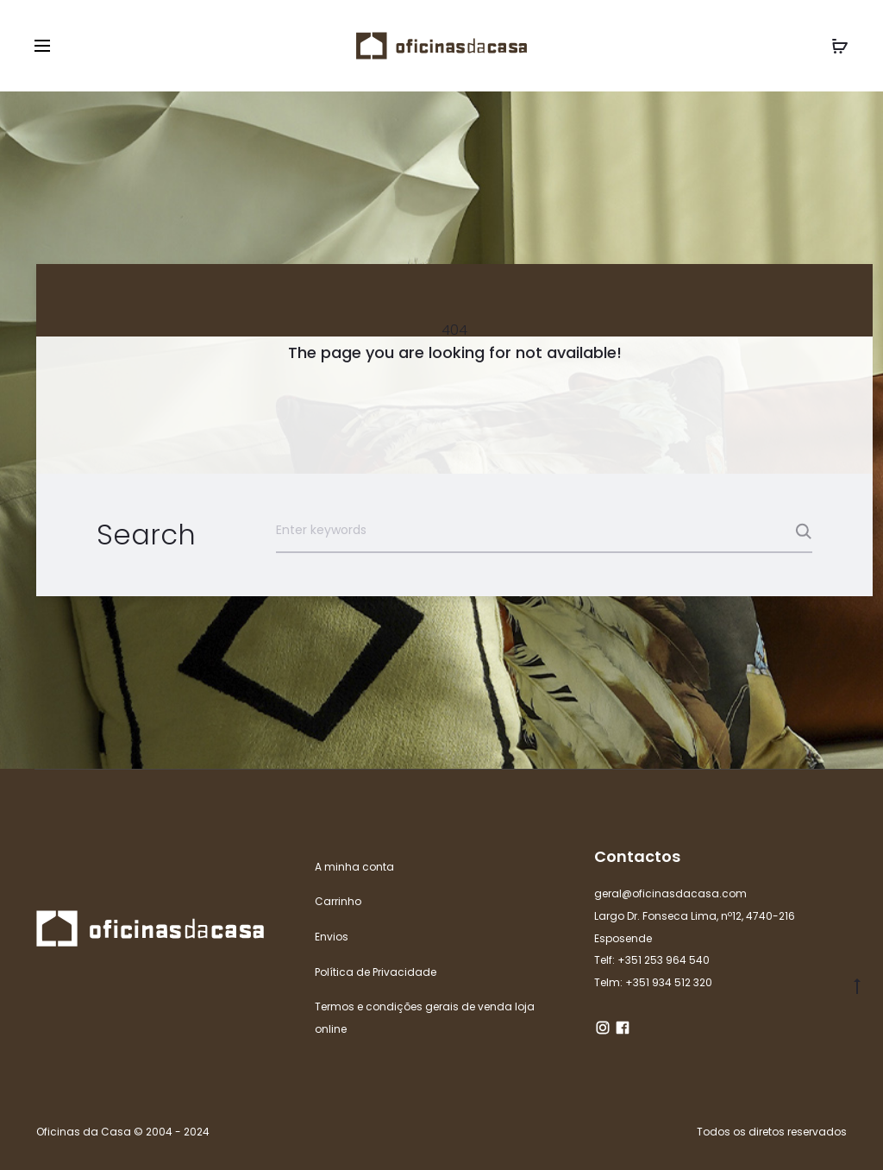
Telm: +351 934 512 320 (653, 982)
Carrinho (338, 901)
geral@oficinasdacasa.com (670, 893)
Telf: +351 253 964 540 (652, 960)
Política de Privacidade (375, 972)
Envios (331, 936)
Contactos (637, 856)
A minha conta (354, 866)
